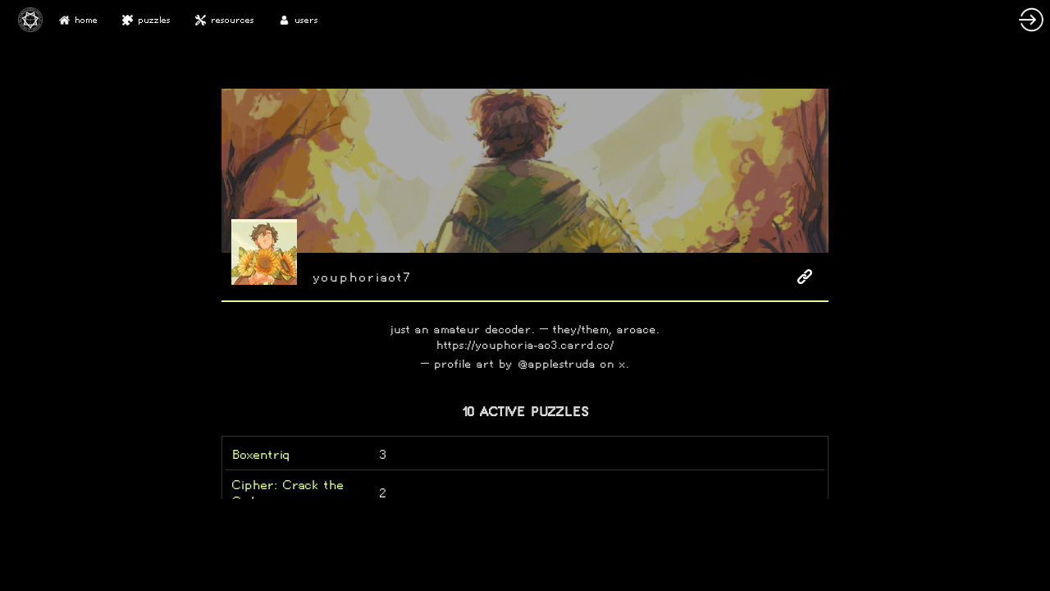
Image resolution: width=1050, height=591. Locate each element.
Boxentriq (261, 454)
